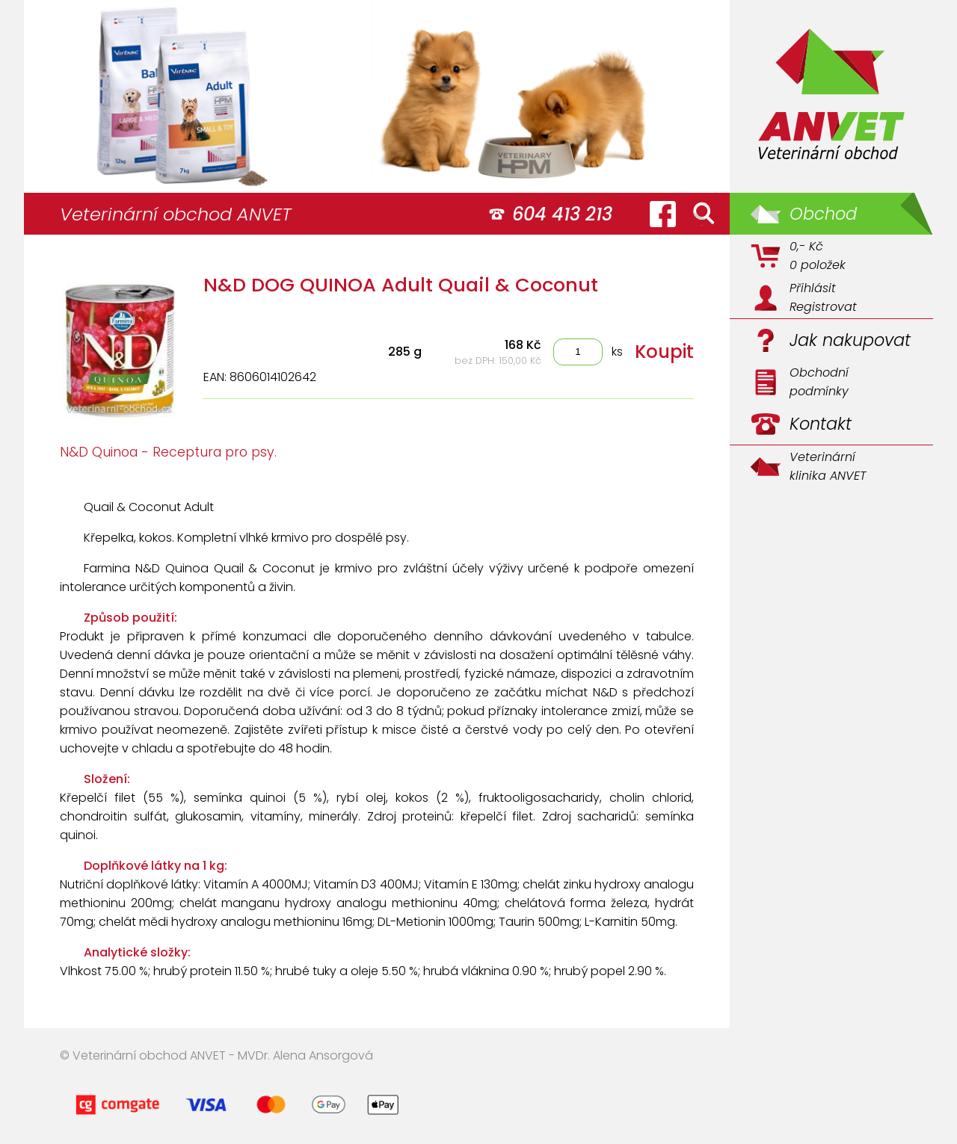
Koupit (664, 351)
